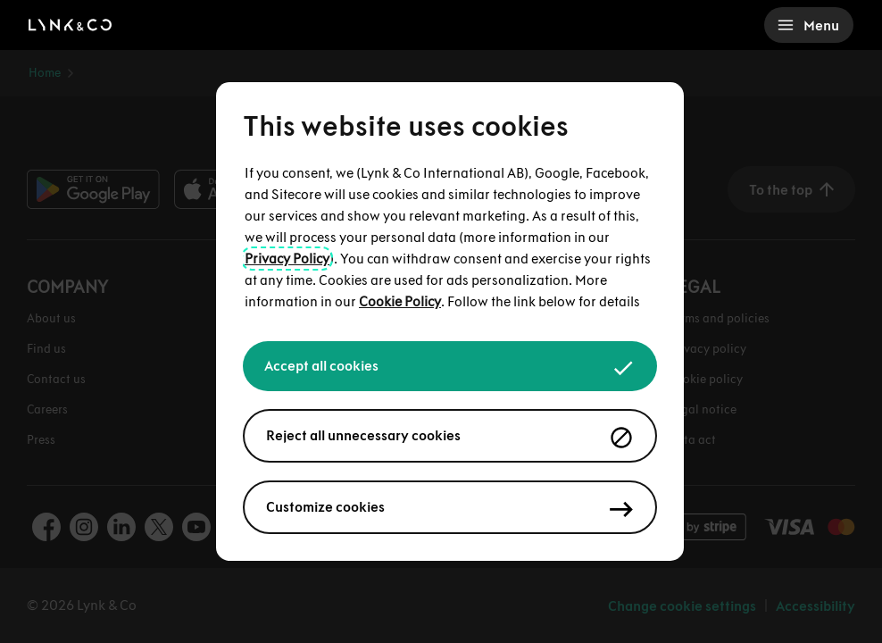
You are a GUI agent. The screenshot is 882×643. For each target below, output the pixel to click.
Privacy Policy (287, 258)
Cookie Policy (400, 301)
